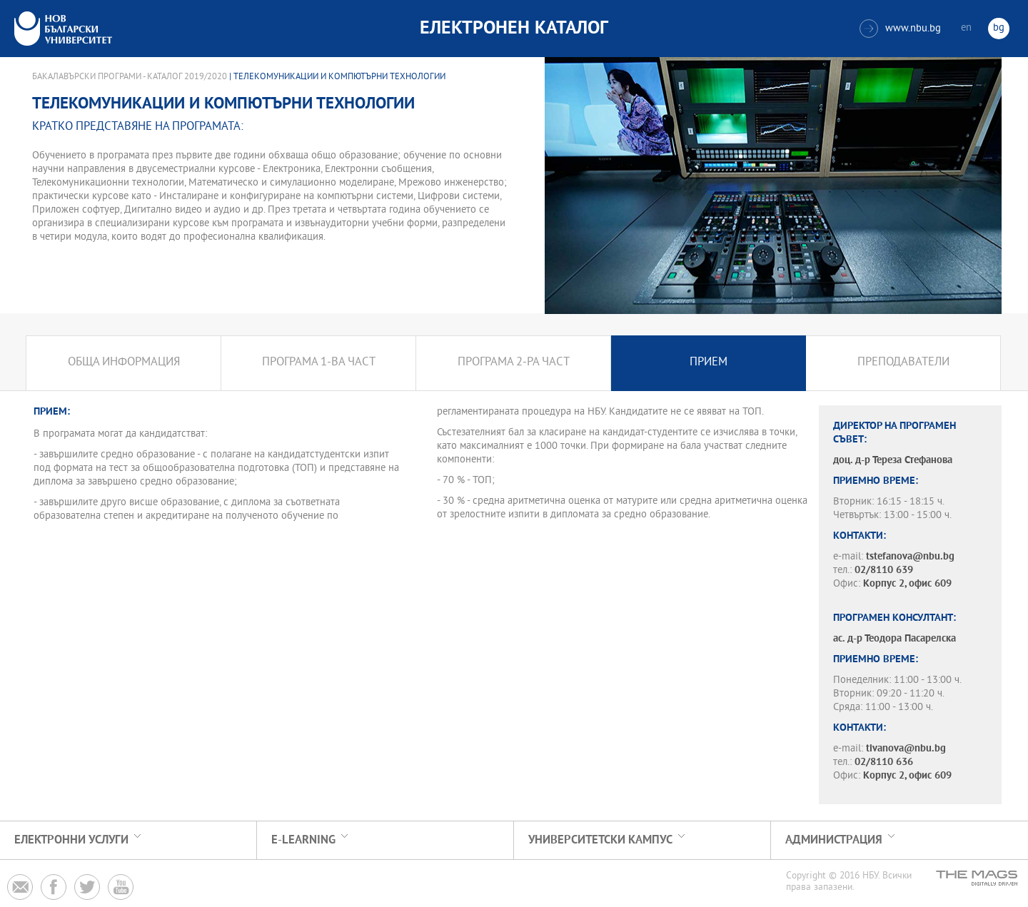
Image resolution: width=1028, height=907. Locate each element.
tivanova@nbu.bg (906, 749)
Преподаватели (903, 362)
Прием (708, 362)
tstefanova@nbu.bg (910, 557)
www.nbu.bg (900, 28)
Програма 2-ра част (514, 362)
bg (998, 28)
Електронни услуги (71, 840)
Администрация (833, 840)
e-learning (303, 840)
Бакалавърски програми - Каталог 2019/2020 (129, 77)
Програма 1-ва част (319, 362)
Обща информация (124, 362)
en (966, 28)
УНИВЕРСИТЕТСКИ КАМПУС (600, 840)
